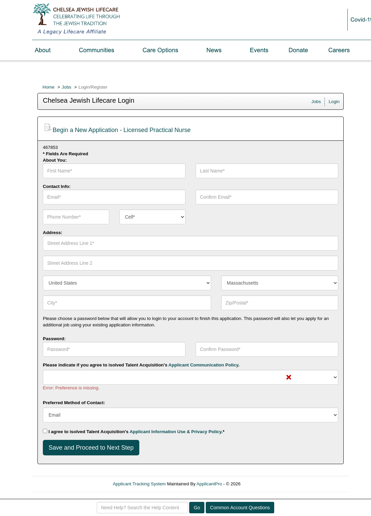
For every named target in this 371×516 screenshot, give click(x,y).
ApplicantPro (209, 483)
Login (334, 101)
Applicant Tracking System (139, 483)
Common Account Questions (240, 507)
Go (197, 507)
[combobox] (152, 216)
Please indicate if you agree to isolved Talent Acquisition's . (141, 364)
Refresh (260, 483)
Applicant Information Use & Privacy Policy (175, 431)
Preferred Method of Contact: (74, 402)
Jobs (66, 87)
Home (48, 87)
